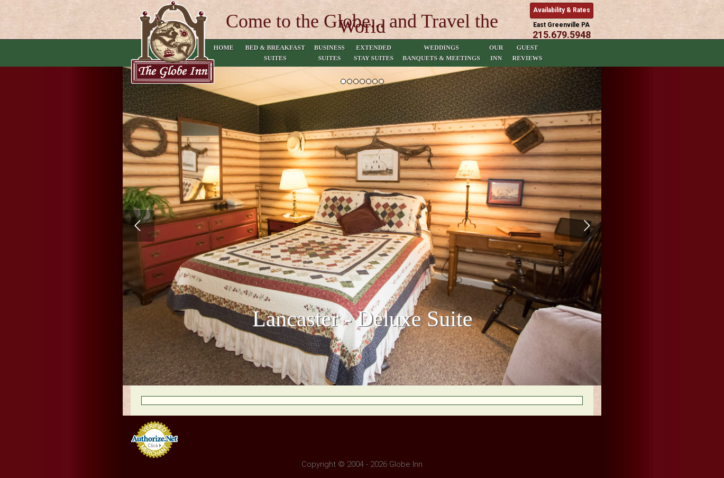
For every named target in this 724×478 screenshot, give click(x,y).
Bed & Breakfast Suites (275, 53)
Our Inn (496, 53)
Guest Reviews (527, 53)
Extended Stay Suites (373, 53)
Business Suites (329, 53)
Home (224, 53)
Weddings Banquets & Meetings (441, 53)
